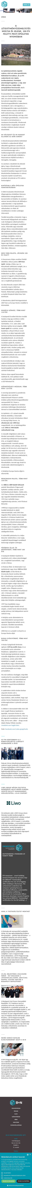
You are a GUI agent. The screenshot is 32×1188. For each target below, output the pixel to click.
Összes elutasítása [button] (23, 1181)
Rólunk (16, 1111)
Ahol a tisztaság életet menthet (15, 911)
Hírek (16, 1119)
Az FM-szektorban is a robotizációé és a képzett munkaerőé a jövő (12, 741)
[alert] (16, 1170)
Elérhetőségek (16, 1116)
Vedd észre (16, 1122)
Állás (16, 1114)
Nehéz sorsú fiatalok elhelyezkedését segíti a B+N (13, 1039)
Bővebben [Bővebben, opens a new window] (19, 1169)
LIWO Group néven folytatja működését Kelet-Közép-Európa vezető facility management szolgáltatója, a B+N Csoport (14, 790)
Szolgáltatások (16, 1108)
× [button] (30, 1154)
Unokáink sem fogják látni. (10, 725)
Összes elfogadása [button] (8, 1181)
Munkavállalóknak (16, 1125)
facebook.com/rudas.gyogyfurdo (16, 729)
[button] (16, 1185)
